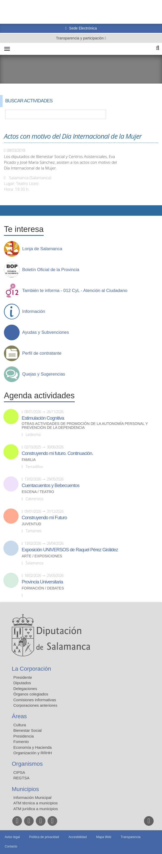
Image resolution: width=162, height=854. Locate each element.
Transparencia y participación (80, 38)
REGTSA (21, 778)
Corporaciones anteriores (35, 705)
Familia (29, 460)
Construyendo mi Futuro (44, 517)
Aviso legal (12, 837)
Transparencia (131, 837)
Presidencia (23, 736)
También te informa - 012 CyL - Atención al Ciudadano (74, 290)
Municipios (25, 789)
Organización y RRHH (32, 753)
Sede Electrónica (82, 28)
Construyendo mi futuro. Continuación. (57, 453)
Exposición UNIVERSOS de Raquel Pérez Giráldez (70, 549)
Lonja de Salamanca (42, 249)
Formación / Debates (43, 588)
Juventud (31, 524)
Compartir (6, 210)
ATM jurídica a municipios (35, 808)
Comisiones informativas (34, 700)
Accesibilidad (77, 837)
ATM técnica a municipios (35, 803)
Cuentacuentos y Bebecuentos (50, 485)
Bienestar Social (27, 730)
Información (33, 311)
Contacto (11, 846)
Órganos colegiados (30, 694)
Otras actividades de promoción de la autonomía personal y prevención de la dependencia (85, 426)
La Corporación (31, 668)
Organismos (27, 764)
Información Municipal (32, 797)
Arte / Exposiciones (42, 556)
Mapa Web (103, 837)
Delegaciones (25, 688)
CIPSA (19, 772)
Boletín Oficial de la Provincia (50, 269)
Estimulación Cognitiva (43, 418)
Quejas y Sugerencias (43, 374)
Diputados (22, 683)
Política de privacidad (44, 837)
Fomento (21, 741)
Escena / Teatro (38, 492)
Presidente (22, 677)
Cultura (19, 725)
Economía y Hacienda (32, 747)
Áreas (19, 716)
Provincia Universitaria (42, 581)
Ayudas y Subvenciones (45, 332)
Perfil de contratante (41, 353)
